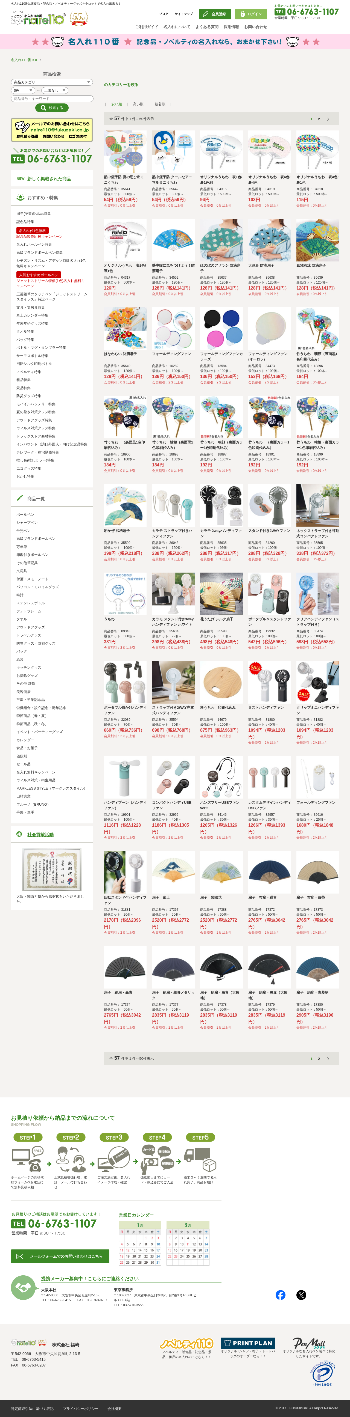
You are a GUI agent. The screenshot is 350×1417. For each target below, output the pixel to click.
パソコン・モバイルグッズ (37, 587)
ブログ (163, 14)
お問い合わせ (255, 27)
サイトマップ (184, 14)
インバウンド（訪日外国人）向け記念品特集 (52, 444)
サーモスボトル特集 (32, 356)
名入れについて (177, 27)
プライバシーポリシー (80, 1409)
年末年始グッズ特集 (32, 323)
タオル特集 (25, 331)
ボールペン (25, 515)
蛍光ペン (23, 531)
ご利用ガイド (146, 27)
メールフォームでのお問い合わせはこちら (66, 1256)
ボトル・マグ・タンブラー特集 (41, 348)
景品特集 (23, 388)
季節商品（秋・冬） (32, 724)
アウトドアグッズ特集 (34, 420)
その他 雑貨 (25, 683)
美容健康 (23, 692)
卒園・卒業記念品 (30, 700)
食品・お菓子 (27, 748)
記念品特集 (25, 222)
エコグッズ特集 (28, 468)
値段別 (21, 756)
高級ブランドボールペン (36, 539)
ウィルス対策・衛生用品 (36, 780)
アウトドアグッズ (30, 627)
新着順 (160, 104)
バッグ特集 (25, 340)
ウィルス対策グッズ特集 (36, 428)
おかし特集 (25, 476)
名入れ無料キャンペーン (36, 772)
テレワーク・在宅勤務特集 (37, 452)
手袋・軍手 (25, 812)
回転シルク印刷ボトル (34, 364)
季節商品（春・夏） (32, 716)
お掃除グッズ (27, 676)
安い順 (116, 104)
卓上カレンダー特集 (32, 315)
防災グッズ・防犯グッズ (36, 643)
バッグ (21, 651)
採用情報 (231, 27)
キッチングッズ (28, 667)
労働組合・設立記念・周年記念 (41, 708)
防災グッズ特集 (28, 396)
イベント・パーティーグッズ (39, 732)
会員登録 (219, 14)
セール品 (23, 764)
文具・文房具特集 (30, 307)
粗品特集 (23, 380)
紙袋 (20, 659)
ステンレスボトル (30, 603)
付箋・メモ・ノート (32, 579)
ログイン (254, 14)
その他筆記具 (27, 563)
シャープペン (27, 522)
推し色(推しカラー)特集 (35, 460)
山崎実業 (23, 796)
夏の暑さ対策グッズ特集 (36, 412)
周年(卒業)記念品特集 (33, 214)
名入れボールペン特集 (34, 244)
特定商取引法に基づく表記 (32, 1409)
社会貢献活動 (40, 834)
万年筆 (21, 547)
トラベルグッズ (28, 635)
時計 (20, 595)
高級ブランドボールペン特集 (39, 253)
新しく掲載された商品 (49, 179)
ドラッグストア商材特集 (36, 436)
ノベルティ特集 (28, 372)
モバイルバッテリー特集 (36, 404)
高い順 (138, 104)
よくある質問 (207, 27)
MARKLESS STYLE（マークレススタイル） (51, 788)
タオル (21, 619)
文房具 (21, 571)
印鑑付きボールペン (32, 555)
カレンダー (25, 740)
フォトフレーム (28, 611)
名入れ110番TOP (24, 60)
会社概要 (114, 1409)
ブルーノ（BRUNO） (33, 804)
